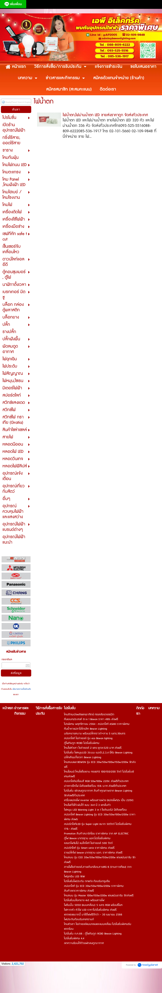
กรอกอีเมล (7, 659)
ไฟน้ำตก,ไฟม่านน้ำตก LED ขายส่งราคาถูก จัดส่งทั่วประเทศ (105, 115)
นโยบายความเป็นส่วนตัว (21, 689)
